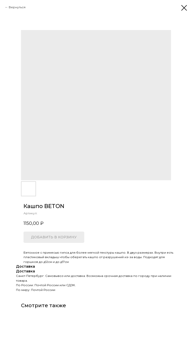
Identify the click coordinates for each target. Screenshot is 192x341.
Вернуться (17, 7)
